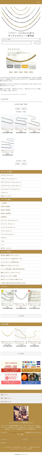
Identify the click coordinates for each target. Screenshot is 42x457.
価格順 (21, 104)
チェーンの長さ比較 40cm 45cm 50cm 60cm (13, 269)
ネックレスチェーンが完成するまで (10, 262)
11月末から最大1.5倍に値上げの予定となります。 (14, 283)
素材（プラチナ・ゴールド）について (10, 272)
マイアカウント (4, 439)
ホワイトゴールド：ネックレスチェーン (12, 94)
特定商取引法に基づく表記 (34, 447)
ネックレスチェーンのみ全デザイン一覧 (11, 258)
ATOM (31, 448)
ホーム (3, 94)
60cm (31, 72)
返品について (25, 447)
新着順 (25, 104)
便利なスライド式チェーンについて (10, 265)
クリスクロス (23, 94)
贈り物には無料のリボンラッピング (10, 255)
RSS (28, 448)
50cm (26, 72)
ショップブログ (23, 448)
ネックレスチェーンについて (16, 432)
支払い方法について (9, 447)
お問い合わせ (3, 442)
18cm (11, 72)
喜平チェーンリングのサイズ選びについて (12, 279)
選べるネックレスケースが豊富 (9, 276)
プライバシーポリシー (14, 448)
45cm (21, 72)
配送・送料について (18, 447)
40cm (16, 72)
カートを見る (24, 439)
